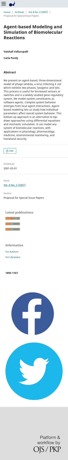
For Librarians (12, 257)
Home (7, 12)
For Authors (11, 251)
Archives (19, 12)
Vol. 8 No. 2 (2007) (38, 12)
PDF (11, 151)
